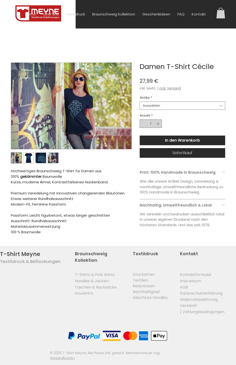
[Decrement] (143, 124)
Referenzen (144, 286)
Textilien (140, 280)
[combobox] (182, 106)
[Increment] (158, 124)
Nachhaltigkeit (146, 292)
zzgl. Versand (170, 88)
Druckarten (144, 274)
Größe (146, 98)
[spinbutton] (151, 124)
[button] (220, 13)
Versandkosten (62, 358)
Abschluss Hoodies (150, 297)
